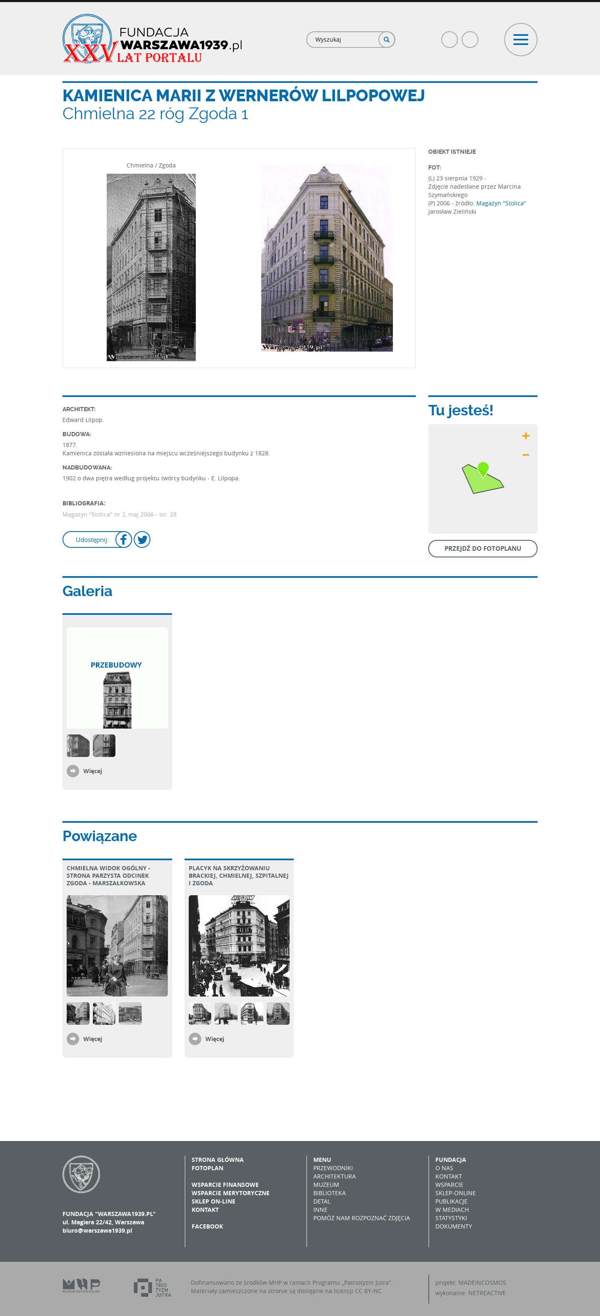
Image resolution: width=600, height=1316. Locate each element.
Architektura (334, 1176)
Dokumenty (453, 1226)
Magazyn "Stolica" (501, 203)
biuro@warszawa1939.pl (97, 1230)
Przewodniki (333, 1168)
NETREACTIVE (487, 1293)
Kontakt (205, 1210)
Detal (321, 1201)
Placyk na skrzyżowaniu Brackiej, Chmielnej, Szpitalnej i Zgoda (239, 875)
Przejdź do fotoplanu (483, 548)
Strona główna (218, 1160)
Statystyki (451, 1218)
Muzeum (326, 1185)
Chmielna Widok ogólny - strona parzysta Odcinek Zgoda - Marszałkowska (108, 875)
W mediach (452, 1210)
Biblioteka (329, 1193)
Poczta (470, 36)
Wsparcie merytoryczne (231, 1193)
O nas (444, 1168)
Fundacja (450, 1160)
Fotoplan (207, 1168)
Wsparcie (449, 1185)
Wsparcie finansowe (225, 1185)
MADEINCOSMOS (482, 1282)
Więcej (92, 771)
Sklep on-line (213, 1201)
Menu (322, 1160)
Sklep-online (455, 1193)
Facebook (450, 36)
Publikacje (451, 1201)
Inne (320, 1210)
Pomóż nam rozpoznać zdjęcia (361, 1218)
